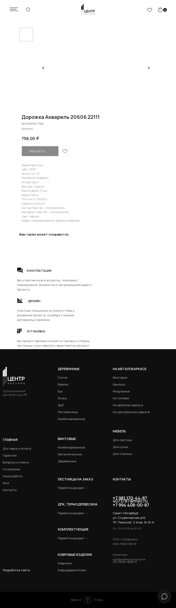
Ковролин (65, 563)
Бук (60, 391)
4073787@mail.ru (130, 501)
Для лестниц (122, 440)
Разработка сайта (16, 570)
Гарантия (9, 455)
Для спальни (122, 454)
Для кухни (120, 447)
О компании (11, 469)
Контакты (10, 490)
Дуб (60, 405)
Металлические (70, 454)
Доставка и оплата (17, 448)
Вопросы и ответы (16, 462)
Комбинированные (71, 419)
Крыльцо (119, 384)
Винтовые (120, 377)
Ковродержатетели (72, 570)
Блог (6, 483)
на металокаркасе (129, 369)
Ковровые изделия (75, 554)
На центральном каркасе (131, 412)
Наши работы (12, 476)
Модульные (121, 391)
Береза (63, 384)
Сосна (62, 377)
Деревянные (69, 369)
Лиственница (68, 412)
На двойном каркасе (128, 405)
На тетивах (121, 398)
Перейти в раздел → (73, 488)
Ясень (62, 398)
